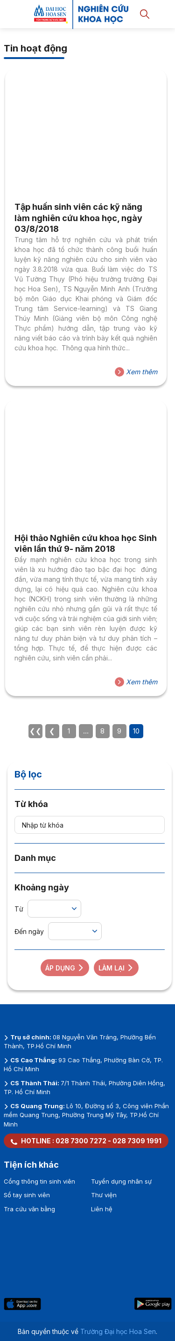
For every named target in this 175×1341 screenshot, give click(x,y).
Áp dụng (64, 968)
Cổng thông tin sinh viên (39, 1181)
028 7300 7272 (81, 1141)
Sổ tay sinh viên (27, 1195)
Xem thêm (136, 372)
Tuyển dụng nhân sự (121, 1181)
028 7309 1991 (136, 1141)
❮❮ (35, 730)
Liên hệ (101, 1209)
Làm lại (116, 968)
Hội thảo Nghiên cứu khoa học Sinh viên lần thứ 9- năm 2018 (85, 543)
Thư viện (104, 1195)
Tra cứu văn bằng (29, 1209)
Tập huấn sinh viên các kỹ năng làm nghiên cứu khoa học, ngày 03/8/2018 (78, 218)
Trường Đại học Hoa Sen (118, 1331)
